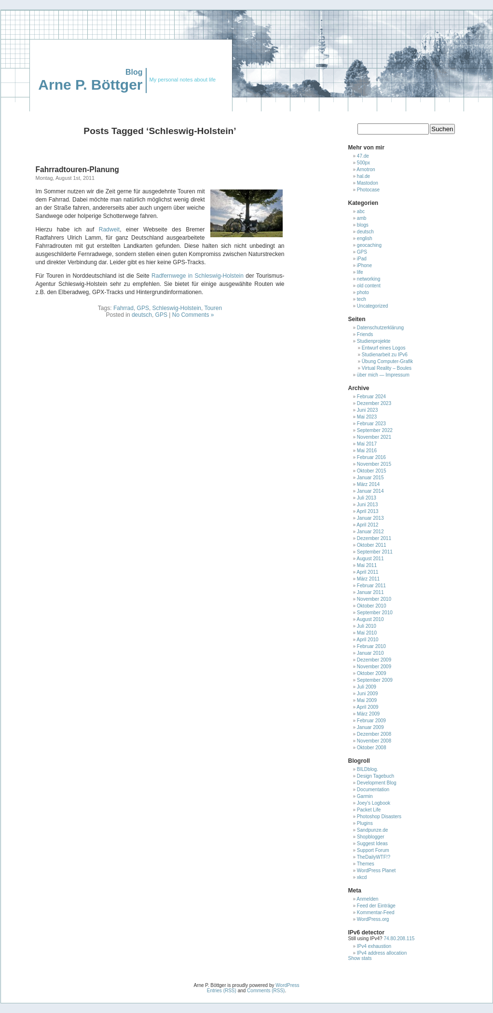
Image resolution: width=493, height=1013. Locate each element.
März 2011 (368, 578)
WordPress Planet (376, 870)
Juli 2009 (366, 686)
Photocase (368, 189)
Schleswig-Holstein (176, 308)
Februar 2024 (371, 396)
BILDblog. (367, 769)
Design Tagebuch (375, 776)
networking (368, 279)
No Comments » (193, 314)
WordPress (287, 985)
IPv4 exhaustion (374, 946)
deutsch (142, 314)
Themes (365, 863)
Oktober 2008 (371, 747)
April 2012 (367, 524)
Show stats (360, 958)
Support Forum (373, 850)
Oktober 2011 (371, 545)
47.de (363, 156)
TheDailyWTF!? (373, 857)
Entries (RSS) (221, 990)
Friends (365, 334)
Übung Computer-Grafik (387, 361)
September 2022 (375, 430)
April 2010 (367, 639)
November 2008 (374, 740)
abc (361, 211)
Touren (213, 308)
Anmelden (367, 899)
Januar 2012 (370, 531)
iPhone (364, 265)
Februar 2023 (371, 423)
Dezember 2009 (374, 659)
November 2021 (374, 437)
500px (363, 162)
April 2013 (367, 511)
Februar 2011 (371, 585)
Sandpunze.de (372, 830)
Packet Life (369, 809)
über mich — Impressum (383, 375)
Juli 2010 (366, 626)
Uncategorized (372, 306)
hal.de (363, 176)
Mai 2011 (367, 565)
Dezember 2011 (374, 538)
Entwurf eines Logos (384, 348)
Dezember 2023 (374, 403)
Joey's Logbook (373, 803)
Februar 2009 (371, 720)
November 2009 (374, 666)
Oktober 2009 (371, 673)
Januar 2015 (370, 477)
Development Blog (377, 782)
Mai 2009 (367, 700)
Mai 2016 (367, 450)
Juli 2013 (366, 497)
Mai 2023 (367, 416)
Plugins (365, 823)
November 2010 (374, 599)
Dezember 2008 (374, 734)
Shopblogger (370, 836)
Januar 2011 (370, 592)
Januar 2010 (370, 653)
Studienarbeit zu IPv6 (385, 354)
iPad (362, 258)
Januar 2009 (370, 727)
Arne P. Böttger (90, 85)
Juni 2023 (367, 410)
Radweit (109, 229)
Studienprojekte (374, 341)
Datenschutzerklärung (380, 327)
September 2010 (375, 612)
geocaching (369, 245)
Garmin (365, 796)
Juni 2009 (367, 693)
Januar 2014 (370, 491)
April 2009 (367, 707)
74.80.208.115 (399, 938)
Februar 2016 (371, 457)
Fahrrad (123, 308)
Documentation (373, 789)
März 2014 (368, 484)
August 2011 (369, 558)
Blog (134, 72)
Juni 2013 (367, 504)
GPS (143, 308)
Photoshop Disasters (379, 816)
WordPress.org (373, 919)
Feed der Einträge (376, 905)
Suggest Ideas (372, 843)
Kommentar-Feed (376, 912)
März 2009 (368, 713)
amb (361, 218)
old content (369, 285)
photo (363, 292)
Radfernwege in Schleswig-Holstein (197, 275)
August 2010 (369, 619)
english (364, 238)
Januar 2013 (370, 518)
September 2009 (375, 680)
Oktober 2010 (371, 605)
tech (361, 299)
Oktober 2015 (371, 470)
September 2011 (375, 551)
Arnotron (365, 169)
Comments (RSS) (266, 990)
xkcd (362, 877)
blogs (363, 225)
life (360, 272)
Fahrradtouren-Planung (77, 169)
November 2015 (374, 464)
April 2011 (367, 572)
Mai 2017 (367, 443)
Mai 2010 (367, 632)
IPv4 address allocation (382, 953)
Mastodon (367, 183)
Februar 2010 (371, 646)
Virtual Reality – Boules (386, 368)
